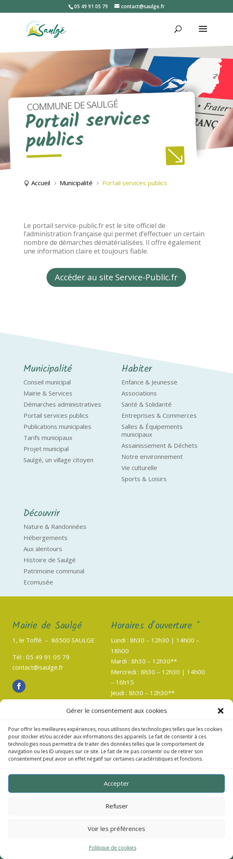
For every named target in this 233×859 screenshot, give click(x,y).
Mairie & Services (47, 393)
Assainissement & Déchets (159, 445)
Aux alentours (42, 549)
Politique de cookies (112, 847)
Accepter (116, 783)
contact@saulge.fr (37, 667)
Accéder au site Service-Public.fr (116, 277)
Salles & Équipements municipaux (152, 430)
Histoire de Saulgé (49, 560)
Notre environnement (152, 456)
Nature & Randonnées (54, 526)
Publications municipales (57, 426)
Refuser (116, 806)
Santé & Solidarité (146, 404)
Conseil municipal (47, 382)
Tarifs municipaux (47, 437)
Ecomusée (38, 582)
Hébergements (45, 537)
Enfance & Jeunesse (149, 382)
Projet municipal (46, 449)
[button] (221, 711)
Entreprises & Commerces (159, 415)
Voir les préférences (116, 828)
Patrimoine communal (53, 571)
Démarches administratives (62, 404)
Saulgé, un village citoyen (58, 460)
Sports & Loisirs (144, 479)
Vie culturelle (139, 467)
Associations (139, 393)
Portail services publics (56, 415)
